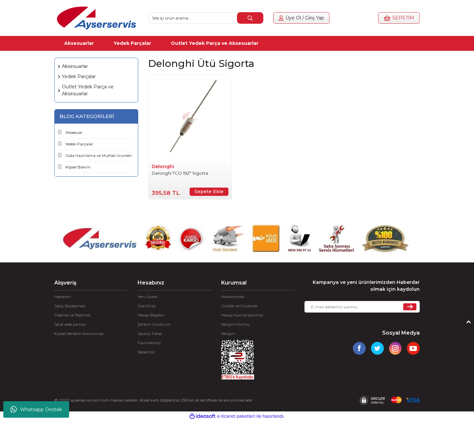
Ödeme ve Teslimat (72, 315)
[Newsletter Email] (362, 307)
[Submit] (409, 307)
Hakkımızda (232, 296)
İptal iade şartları (70, 324)
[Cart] (396, 18)
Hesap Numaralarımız (242, 315)
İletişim (228, 333)
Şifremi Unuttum (154, 324)
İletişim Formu (235, 324)
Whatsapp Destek (36, 409)
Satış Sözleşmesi (69, 305)
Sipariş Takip (150, 333)
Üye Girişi (147, 305)
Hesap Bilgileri (151, 315)
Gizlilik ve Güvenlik (239, 305)
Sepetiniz (146, 351)
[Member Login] (304, 18)
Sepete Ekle (209, 192)
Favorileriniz (149, 342)
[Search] (205, 18)
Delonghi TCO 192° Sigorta (180, 173)
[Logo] (96, 18)
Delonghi (163, 166)
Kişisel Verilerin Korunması (79, 333)
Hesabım (62, 296)
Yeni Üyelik (148, 296)
